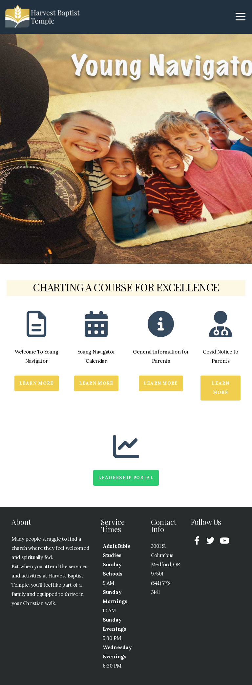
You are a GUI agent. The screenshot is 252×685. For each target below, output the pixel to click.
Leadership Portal (126, 477)
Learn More (36, 383)
